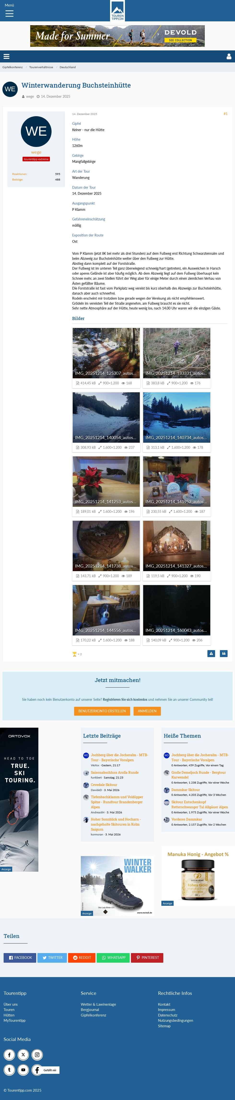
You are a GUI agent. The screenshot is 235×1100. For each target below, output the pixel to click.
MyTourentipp (14, 1020)
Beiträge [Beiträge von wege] (17, 179)
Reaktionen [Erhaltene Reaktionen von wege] (19, 174)
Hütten (9, 1015)
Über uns (11, 1004)
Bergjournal (90, 1009)
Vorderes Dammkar (186, 819)
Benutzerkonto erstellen (102, 711)
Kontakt (164, 1004)
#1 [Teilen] (226, 114)
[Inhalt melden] (211, 653)
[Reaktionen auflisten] (77, 654)
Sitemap (164, 1026)
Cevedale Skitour (104, 784)
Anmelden (147, 711)
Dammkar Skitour (185, 789)
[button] (6, 56)
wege (30, 96)
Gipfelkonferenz (93, 1015)
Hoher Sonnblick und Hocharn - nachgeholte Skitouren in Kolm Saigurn (116, 824)
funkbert (96, 777)
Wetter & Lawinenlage (98, 1004)
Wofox (95, 765)
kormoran (97, 834)
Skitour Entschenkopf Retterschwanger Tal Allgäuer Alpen (199, 804)
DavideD (96, 790)
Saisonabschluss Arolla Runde (115, 772)
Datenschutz (167, 1015)
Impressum (166, 1009)
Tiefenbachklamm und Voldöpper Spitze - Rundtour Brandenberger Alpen (117, 802)
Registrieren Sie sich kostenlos (125, 699)
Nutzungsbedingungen (175, 1020)
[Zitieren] (224, 653)
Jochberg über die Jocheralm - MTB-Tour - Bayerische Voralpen (119, 757)
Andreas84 (98, 812)
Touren (9, 1009)
